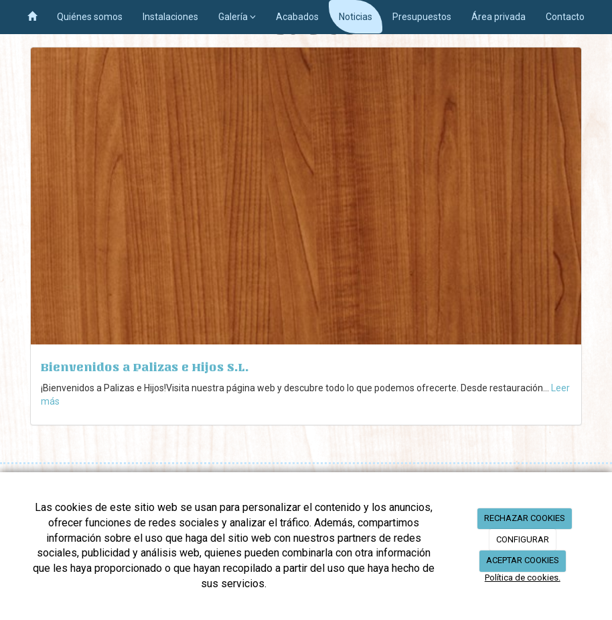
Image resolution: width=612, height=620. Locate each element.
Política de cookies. (522, 578)
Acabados (297, 16)
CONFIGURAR (522, 539)
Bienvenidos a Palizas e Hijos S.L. (145, 367)
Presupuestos (421, 16)
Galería (237, 16)
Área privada (498, 16)
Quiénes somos (90, 16)
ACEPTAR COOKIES (522, 560)
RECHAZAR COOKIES (524, 518)
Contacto (565, 16)
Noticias (355, 16)
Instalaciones (170, 16)
